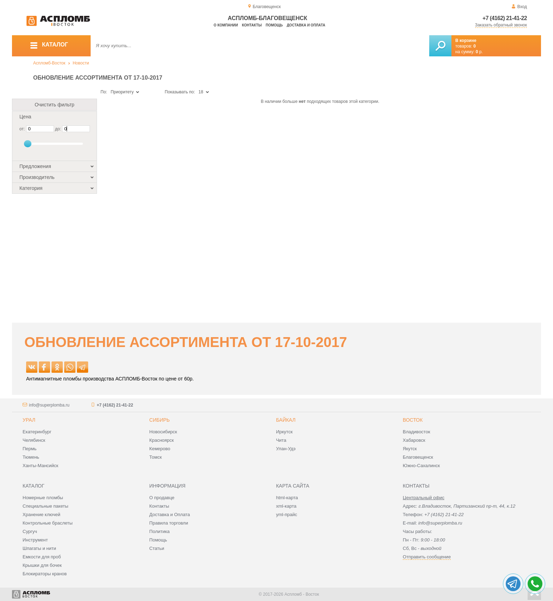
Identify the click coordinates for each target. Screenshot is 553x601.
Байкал (286, 420)
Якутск (410, 448)
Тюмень (31, 457)
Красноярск (161, 440)
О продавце (161, 497)
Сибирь (159, 420)
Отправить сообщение (427, 556)
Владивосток (416, 431)
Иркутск (284, 431)
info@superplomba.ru (49, 405)
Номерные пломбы (43, 497)
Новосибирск (163, 431)
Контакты (252, 25)
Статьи (156, 548)
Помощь (274, 25)
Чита (281, 440)
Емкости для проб (42, 556)
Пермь (30, 448)
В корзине (465, 40)
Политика (159, 531)
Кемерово (159, 448)
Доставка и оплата (306, 25)
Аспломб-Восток (49, 63)
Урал (29, 420)
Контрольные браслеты (48, 523)
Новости (81, 63)
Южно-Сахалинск (421, 465)
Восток (413, 420)
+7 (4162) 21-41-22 (504, 18)
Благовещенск (418, 457)
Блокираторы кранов (45, 573)
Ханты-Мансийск (40, 465)
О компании (226, 25)
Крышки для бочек (42, 565)
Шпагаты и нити (39, 548)
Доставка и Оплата (169, 514)
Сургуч (30, 531)
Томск (155, 457)
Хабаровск (414, 440)
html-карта (287, 497)
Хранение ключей (41, 514)
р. (479, 51)
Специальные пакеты (45, 506)
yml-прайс (286, 514)
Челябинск (34, 440)
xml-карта (286, 506)
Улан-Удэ (286, 448)
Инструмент (35, 540)
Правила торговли (168, 523)
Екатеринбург (37, 431)
